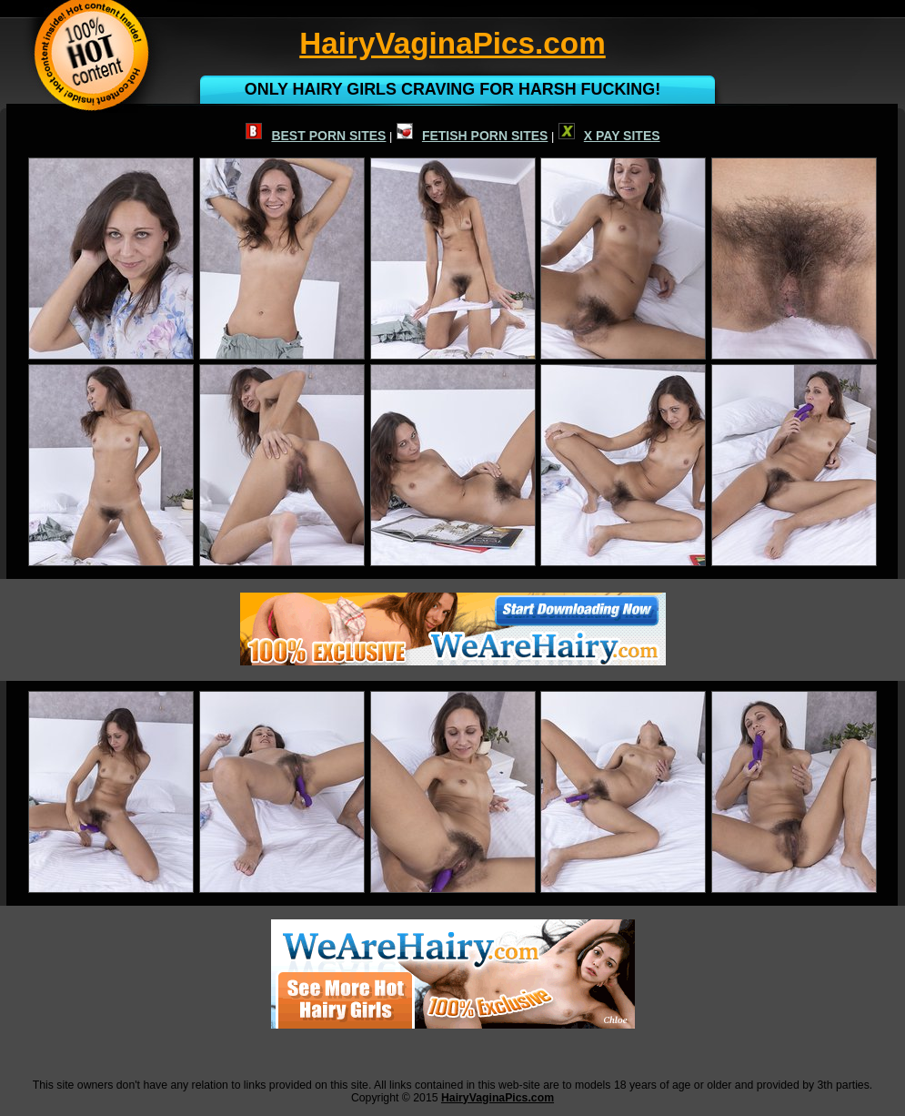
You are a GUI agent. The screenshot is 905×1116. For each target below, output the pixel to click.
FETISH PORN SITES (472, 135)
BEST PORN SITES (316, 135)
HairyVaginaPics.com (497, 1097)
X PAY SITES (609, 135)
